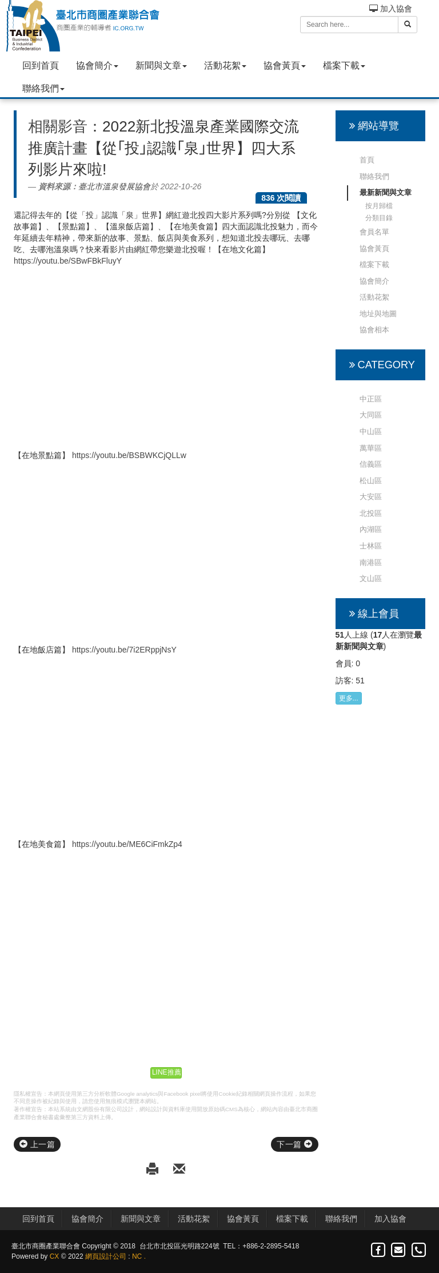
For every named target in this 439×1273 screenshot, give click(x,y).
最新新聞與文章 (386, 192)
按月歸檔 (379, 206)
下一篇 (294, 1144)
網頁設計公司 (105, 1256)
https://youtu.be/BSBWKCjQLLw (129, 455)
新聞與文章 (161, 65)
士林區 (371, 546)
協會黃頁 (285, 65)
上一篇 (37, 1144)
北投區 (371, 513)
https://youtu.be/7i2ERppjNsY (124, 649)
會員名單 (374, 232)
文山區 (371, 578)
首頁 (367, 160)
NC (137, 1256)
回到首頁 (40, 65)
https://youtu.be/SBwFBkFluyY (68, 260)
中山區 (371, 431)
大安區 (371, 496)
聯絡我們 (43, 88)
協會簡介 (97, 65)
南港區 (371, 562)
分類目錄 (379, 218)
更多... (348, 698)
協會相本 (374, 329)
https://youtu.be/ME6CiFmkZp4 (127, 844)
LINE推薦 (166, 1072)
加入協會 (390, 8)
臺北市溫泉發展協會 (114, 186)
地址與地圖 (378, 313)
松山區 (371, 480)
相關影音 (57, 126)
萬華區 (371, 448)
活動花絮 (225, 65)
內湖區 (371, 529)
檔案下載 (344, 65)
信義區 (371, 464)
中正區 (371, 399)
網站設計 (150, 1109)
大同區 (371, 415)
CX (54, 1256)
